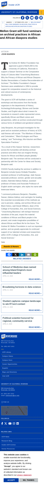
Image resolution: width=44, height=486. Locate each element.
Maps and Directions (9, 372)
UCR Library (6, 352)
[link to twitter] (27, 18)
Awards (9, 22)
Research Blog (7, 441)
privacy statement (24, 475)
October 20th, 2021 (21, 22)
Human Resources (8, 449)
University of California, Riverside (19, 12)
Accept (11, 480)
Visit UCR (5, 376)
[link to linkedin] (41, 18)
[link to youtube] (32, 18)
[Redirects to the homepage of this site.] (3, 24)
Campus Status (7, 356)
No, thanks (28, 480)
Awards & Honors (11, 246)
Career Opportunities (9, 364)
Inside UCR (14, 5)
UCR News (5, 437)
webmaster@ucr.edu (12, 395)
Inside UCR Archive (9, 445)
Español (5, 368)
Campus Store (7, 360)
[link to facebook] (22, 18)
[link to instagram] (36, 18)
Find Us (14, 408)
